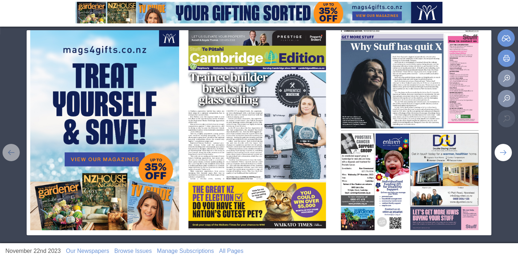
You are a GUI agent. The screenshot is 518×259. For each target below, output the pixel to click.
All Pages (231, 251)
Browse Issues (133, 251)
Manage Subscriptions (185, 251)
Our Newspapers (87, 251)
